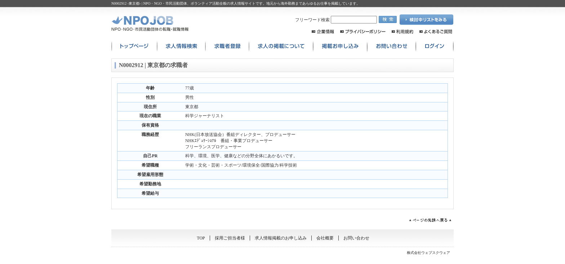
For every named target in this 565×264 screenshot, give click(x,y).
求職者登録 (227, 46)
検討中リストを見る (427, 19)
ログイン (435, 46)
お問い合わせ (391, 46)
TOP (201, 238)
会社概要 (325, 238)
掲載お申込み (340, 46)
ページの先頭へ (430, 220)
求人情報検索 (181, 46)
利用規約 (402, 31)
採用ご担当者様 (230, 238)
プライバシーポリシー (363, 31)
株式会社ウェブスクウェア (428, 253)
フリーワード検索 (336, 19)
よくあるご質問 (436, 31)
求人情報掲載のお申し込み (281, 238)
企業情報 (322, 31)
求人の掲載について (281, 46)
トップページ (134, 46)
